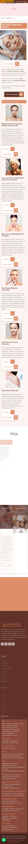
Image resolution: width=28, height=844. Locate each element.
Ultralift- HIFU (19, 808)
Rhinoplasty (14, 818)
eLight (19, 803)
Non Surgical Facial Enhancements (14, 791)
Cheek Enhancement (18, 793)
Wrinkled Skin (5, 740)
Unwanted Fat (6, 748)
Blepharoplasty (6, 818)
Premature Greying (19, 758)
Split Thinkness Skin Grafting (9, 827)
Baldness (4, 758)
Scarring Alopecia (16, 756)
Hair (3, 751)
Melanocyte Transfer (7, 829)
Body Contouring (8, 746)
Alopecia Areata (6, 756)
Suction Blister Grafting (8, 825)
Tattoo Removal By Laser (10, 391)
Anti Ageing (6, 738)
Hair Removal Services (9, 799)
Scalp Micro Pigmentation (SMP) (10, 788)
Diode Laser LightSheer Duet (10, 801)
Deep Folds (5, 742)
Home (2, 18)
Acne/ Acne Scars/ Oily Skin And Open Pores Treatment (12, 179)
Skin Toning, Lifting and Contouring (10, 289)
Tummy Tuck (13, 816)
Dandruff (11, 758)
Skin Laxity (14, 748)
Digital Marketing (17, 840)
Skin (3, 761)
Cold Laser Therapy (7, 786)
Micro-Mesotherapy (15, 784)
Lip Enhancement (6, 793)
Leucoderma (6, 823)
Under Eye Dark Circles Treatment (10, 343)
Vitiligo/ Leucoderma (7, 733)
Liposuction (5, 816)
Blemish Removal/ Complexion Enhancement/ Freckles (12, 125)
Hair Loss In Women (18, 754)
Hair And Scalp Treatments (11, 782)
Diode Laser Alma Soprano (9, 803)
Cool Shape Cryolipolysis (8, 808)
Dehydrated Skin (14, 742)
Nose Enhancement (19, 795)
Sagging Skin (14, 740)
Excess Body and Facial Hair (9, 735)
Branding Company (14, 842)
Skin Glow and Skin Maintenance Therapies (13, 235)
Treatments (9, 18)
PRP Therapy (5, 784)
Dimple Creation (6, 820)
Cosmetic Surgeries (8, 814)
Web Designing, (9, 840)
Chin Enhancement (7, 795)
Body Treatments (8, 806)
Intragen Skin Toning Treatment (10, 810)
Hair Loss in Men (6, 754)
